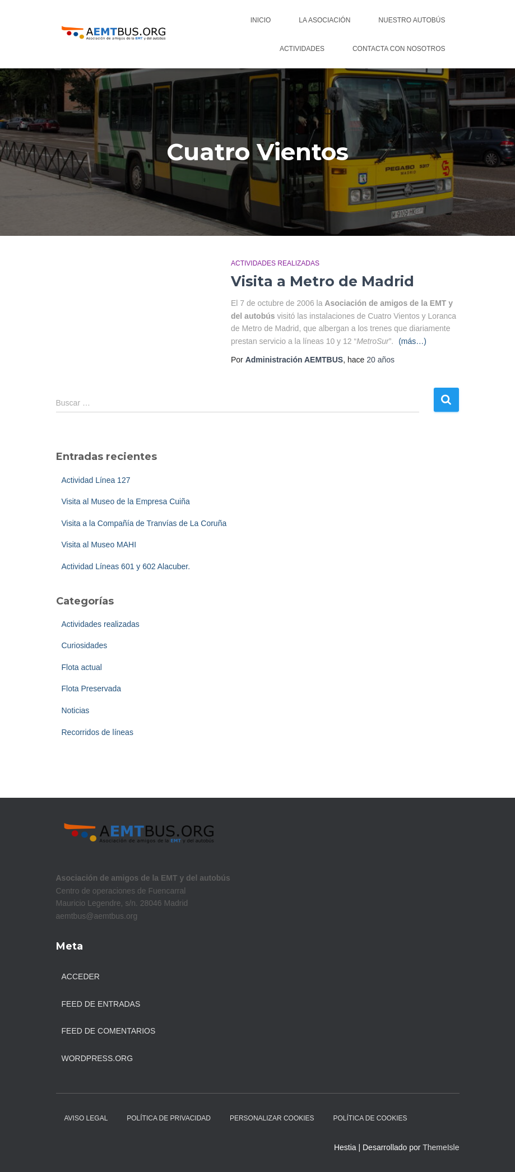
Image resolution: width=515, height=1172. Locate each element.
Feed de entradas (101, 1003)
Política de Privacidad (169, 1118)
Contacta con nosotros (399, 49)
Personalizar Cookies (272, 1118)
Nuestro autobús (411, 20)
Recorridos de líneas (97, 732)
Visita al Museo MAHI (99, 544)
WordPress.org (97, 1058)
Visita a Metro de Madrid (322, 281)
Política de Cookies (370, 1118)
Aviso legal (86, 1118)
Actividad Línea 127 (96, 480)
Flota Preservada (92, 688)
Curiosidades (85, 645)
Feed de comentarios (109, 1030)
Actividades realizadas (275, 263)
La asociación (324, 20)
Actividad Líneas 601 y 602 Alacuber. (126, 566)
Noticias (76, 710)
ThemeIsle (441, 1147)
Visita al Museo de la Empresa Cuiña (126, 501)
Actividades (302, 49)
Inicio (260, 20)
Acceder (81, 976)
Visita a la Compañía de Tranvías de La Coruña (144, 523)
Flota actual (82, 667)
